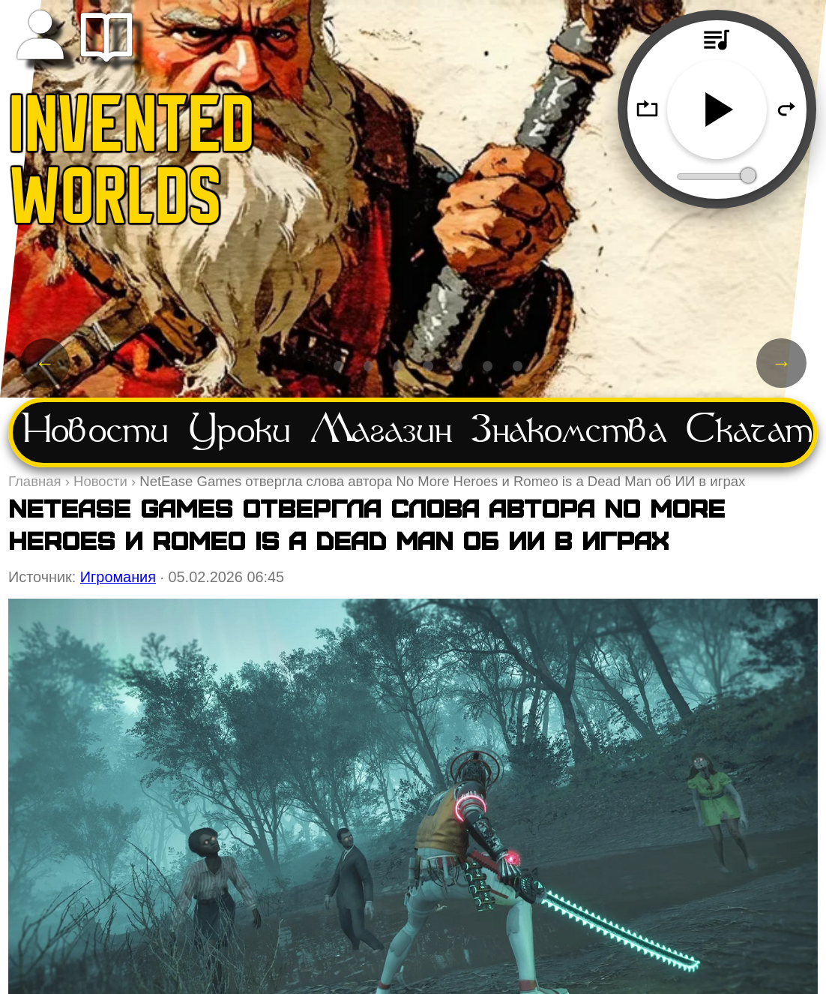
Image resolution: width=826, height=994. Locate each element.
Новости (95, 432)
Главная (34, 481)
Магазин (380, 432)
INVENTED (132, 131)
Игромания (118, 577)
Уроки (240, 432)
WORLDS (116, 203)
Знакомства (568, 432)
